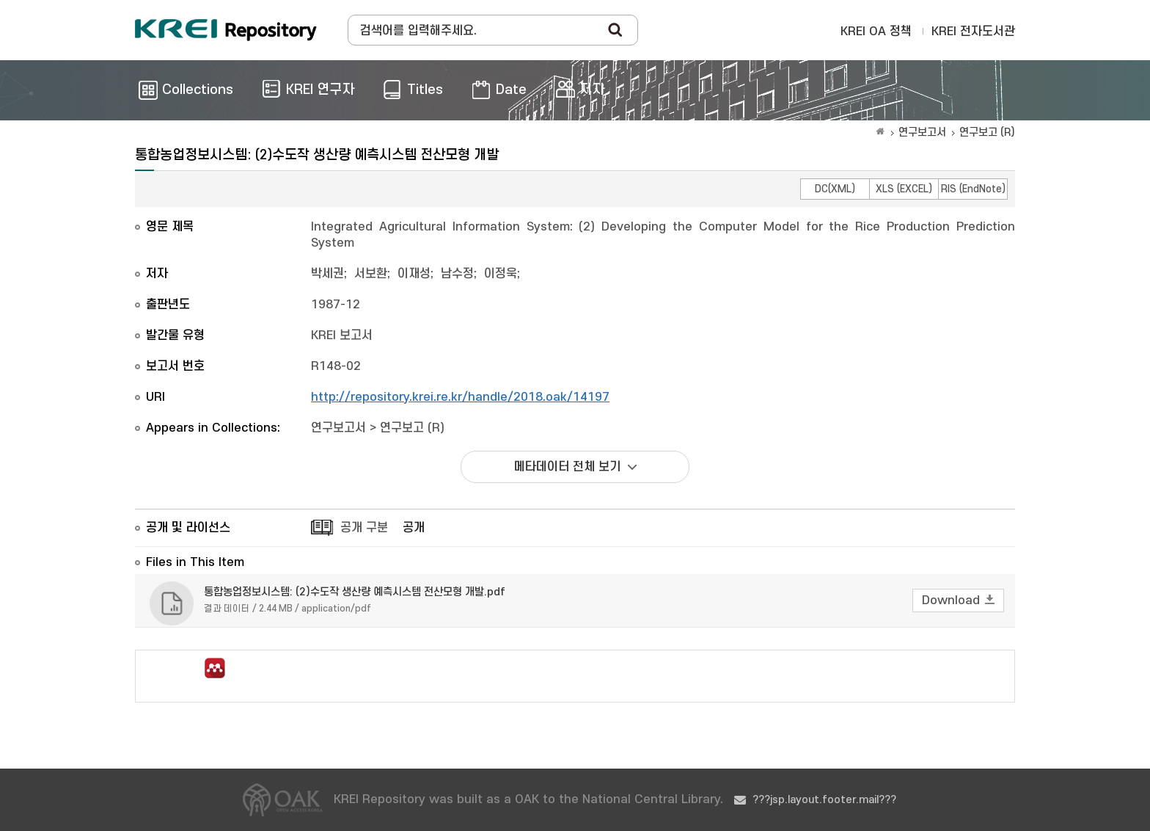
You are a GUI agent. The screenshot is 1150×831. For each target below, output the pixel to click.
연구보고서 (922, 132)
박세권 (327, 273)
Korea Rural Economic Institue (226, 30)
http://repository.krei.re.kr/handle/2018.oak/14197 (460, 397)
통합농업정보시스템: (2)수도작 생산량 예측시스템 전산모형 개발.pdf (354, 592)
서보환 (370, 273)
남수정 (457, 273)
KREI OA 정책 (876, 31)
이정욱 (500, 273)
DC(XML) (835, 189)
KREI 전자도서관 (973, 31)
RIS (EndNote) (973, 189)
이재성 (414, 273)
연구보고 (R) (987, 132)
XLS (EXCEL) (904, 189)
